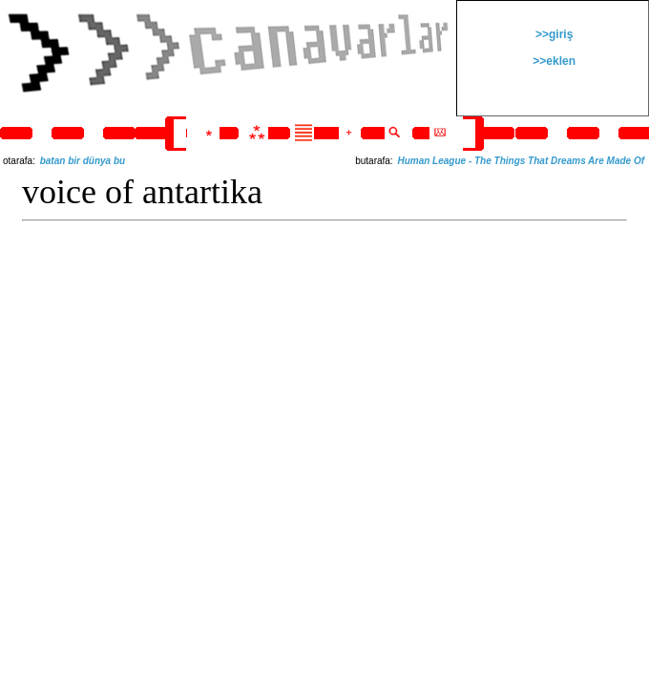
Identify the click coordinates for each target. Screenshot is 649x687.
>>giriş (553, 34)
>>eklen (553, 61)
